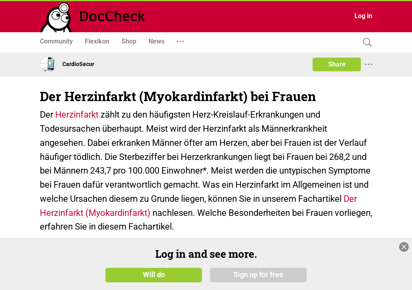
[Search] (365, 42)
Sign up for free (258, 275)
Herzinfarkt (77, 115)
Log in (363, 16)
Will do (154, 275)
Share (337, 64)
